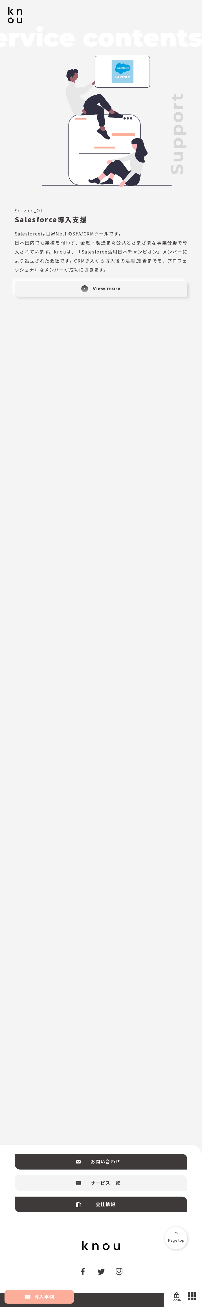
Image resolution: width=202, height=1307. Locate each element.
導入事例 (39, 1297)
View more (101, 288)
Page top (176, 1237)
